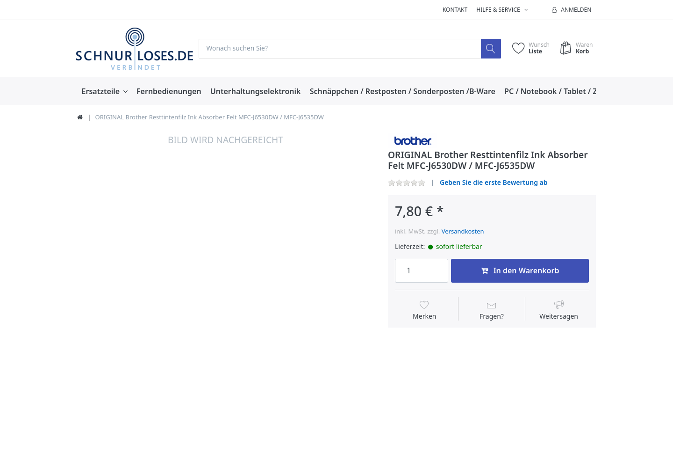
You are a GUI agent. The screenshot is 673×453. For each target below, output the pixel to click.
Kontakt (455, 10)
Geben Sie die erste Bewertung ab (494, 182)
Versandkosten (463, 231)
